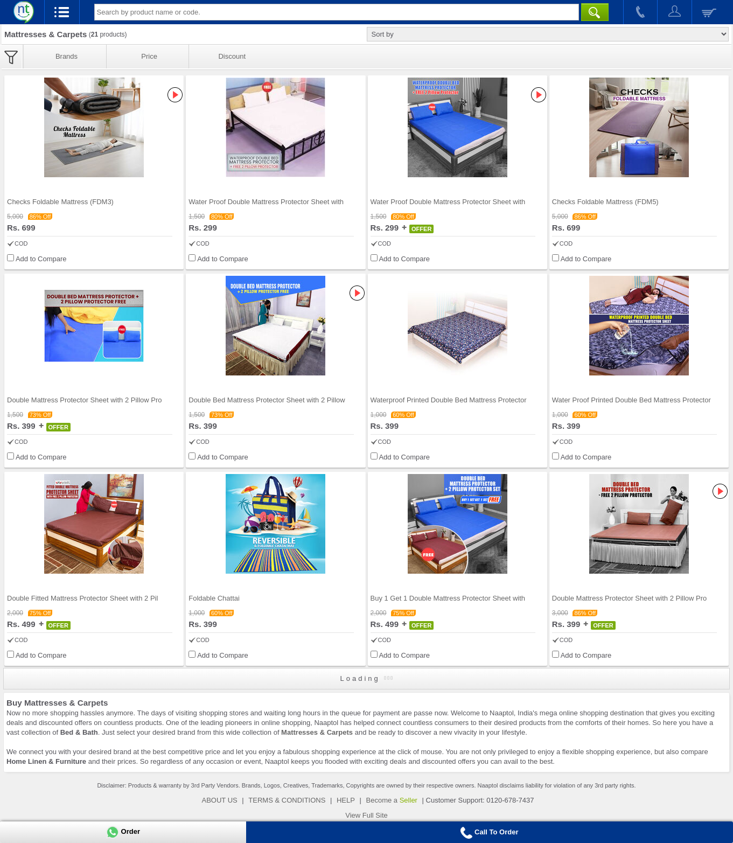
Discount (232, 56)
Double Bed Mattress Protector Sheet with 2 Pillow (267, 400)
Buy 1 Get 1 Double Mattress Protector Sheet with (448, 598)
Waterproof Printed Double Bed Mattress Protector (449, 400)
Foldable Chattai (214, 598)
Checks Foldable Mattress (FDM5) (605, 202)
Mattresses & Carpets (317, 732)
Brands (66, 56)
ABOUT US (220, 800)
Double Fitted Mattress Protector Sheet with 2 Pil (82, 598)
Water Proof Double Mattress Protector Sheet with (266, 202)
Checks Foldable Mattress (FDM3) (60, 202)
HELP (346, 800)
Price (149, 56)
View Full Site (366, 815)
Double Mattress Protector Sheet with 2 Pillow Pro (84, 400)
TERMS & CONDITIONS (286, 800)
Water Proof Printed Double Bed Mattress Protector (631, 400)
